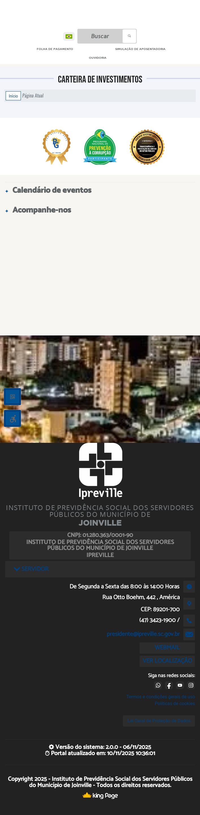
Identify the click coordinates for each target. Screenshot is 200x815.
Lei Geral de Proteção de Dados (158, 720)
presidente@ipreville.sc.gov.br (143, 634)
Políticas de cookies (175, 703)
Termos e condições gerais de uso (160, 696)
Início (13, 96)
